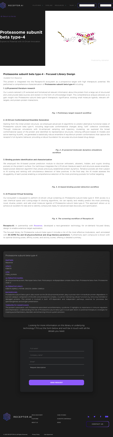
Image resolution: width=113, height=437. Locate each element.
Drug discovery (37, 415)
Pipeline (49, 5)
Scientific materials (64, 418)
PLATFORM (35, 418)
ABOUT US (35, 422)
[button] (38, 5)
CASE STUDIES (61, 415)
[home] (14, 5)
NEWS (59, 422)
